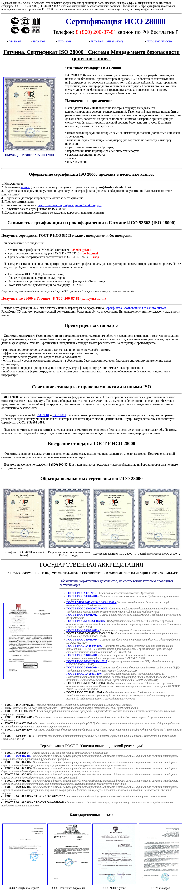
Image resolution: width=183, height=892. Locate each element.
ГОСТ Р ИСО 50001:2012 (81, 614)
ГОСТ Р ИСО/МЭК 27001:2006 (85, 620)
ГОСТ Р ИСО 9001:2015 (81, 593)
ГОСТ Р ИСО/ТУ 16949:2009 (84, 645)
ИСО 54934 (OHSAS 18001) (107, 41)
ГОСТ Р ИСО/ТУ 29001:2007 (84, 673)
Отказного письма (154, 308)
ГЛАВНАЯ (14, 41)
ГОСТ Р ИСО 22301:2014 (81, 639)
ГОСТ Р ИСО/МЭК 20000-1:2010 (86, 661)
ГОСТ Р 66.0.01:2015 (18, 755)
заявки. (25, 187)
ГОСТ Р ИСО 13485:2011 (81, 655)
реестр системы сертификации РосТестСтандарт (69, 205)
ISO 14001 (59, 415)
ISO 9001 (43, 415)
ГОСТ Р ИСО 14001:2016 (81, 596)
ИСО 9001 (39, 41)
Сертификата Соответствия (123, 308)
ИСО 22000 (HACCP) (159, 41)
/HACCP (86, 608)
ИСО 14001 (64, 41)
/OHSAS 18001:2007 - (91, 602)
